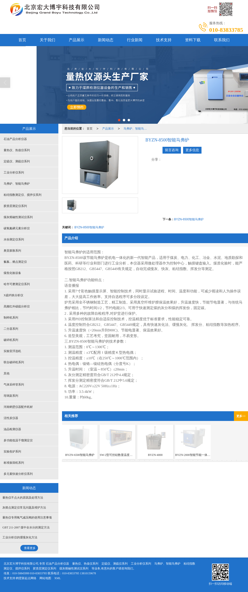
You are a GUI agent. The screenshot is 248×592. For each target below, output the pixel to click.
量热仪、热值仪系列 (17, 150)
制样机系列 (11, 317)
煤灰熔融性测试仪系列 (18, 217)
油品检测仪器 (12, 429)
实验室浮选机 (12, 351)
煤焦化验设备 (12, 273)
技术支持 (163, 40)
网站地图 (45, 578)
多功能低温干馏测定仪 (18, 440)
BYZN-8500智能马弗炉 (89, 227)
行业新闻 (134, 40)
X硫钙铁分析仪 (13, 295)
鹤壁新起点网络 (26, 578)
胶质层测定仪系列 (15, 206)
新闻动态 (105, 40)
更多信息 (192, 150)
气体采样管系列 (14, 384)
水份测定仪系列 (14, 239)
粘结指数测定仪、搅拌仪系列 (22, 195)
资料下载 (193, 40)
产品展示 (76, 40)
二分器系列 (11, 328)
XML (57, 578)
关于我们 (47, 40)
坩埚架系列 (11, 395)
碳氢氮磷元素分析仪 (17, 228)
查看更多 (30, 548)
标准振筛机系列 (14, 462)
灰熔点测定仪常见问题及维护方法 (24, 507)
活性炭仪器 (11, 418)
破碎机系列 (11, 340)
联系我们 (222, 40)
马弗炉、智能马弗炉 (137, 128)
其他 (6, 373)
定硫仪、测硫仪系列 (17, 161)
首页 (22, 40)
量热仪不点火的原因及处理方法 (22, 497)
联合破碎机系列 (14, 362)
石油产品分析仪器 (15, 139)
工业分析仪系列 (14, 172)
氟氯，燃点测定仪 (15, 261)
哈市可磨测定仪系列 (17, 284)
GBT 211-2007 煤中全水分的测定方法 (26, 527)
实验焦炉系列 (12, 451)
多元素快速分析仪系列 (18, 474)
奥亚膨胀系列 (12, 250)
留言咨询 (171, 150)
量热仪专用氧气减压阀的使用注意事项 (27, 517)
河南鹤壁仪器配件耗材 (18, 407)
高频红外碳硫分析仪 (17, 306)
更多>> (241, 416)
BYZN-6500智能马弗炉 (189, 219)
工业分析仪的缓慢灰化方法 (19, 537)
